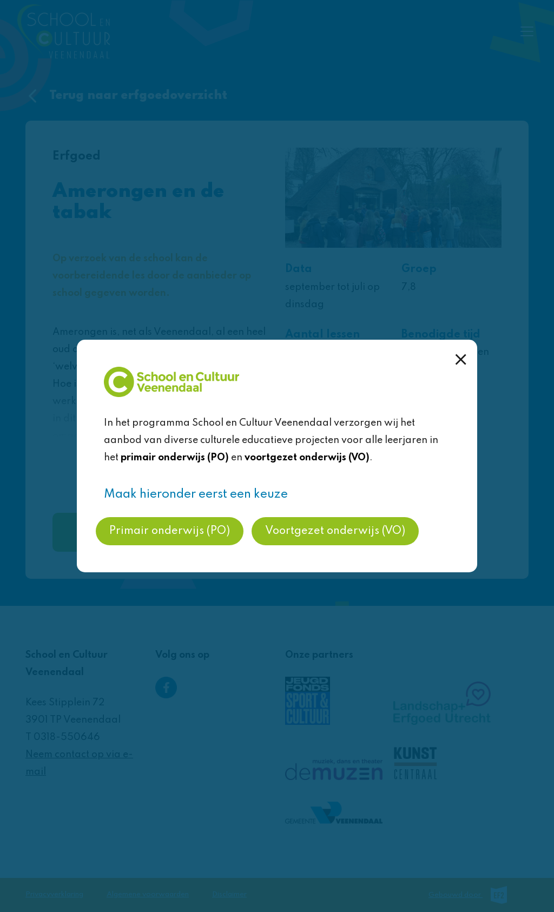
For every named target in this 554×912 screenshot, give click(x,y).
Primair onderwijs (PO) (169, 531)
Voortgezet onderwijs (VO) (335, 531)
